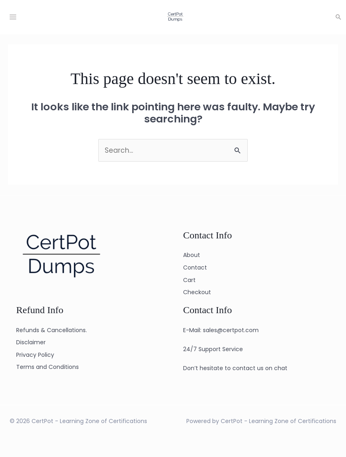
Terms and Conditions (47, 367)
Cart (189, 280)
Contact (195, 267)
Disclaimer (31, 342)
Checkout (197, 292)
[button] (338, 17)
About (191, 255)
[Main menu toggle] (13, 17)
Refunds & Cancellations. (51, 330)
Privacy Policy (35, 355)
